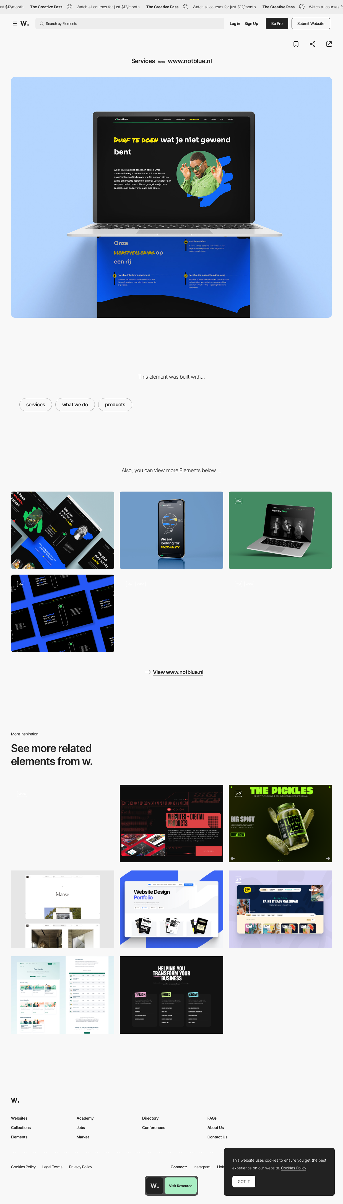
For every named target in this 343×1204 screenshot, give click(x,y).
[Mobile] (171, 530)
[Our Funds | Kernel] (62, 995)
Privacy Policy (80, 1166)
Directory (150, 1118)
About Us (215, 1127)
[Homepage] (280, 613)
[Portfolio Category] (171, 909)
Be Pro (277, 23)
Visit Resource (180, 1186)
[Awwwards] (24, 23)
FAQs (212, 1118)
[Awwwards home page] (154, 1185)
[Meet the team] (280, 530)
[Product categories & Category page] (62, 823)
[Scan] (62, 613)
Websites (19, 1118)
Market (83, 1137)
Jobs (81, 1127)
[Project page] (62, 909)
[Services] (171, 995)
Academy (85, 1118)
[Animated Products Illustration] (171, 823)
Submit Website (310, 23)
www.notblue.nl (190, 61)
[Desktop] (62, 530)
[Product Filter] (280, 909)
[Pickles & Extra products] (280, 823)
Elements (19, 1137)
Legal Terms (52, 1166)
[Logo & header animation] (171, 613)
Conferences (153, 1127)
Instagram (202, 1166)
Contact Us (217, 1137)
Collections (21, 1127)
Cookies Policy (23, 1166)
